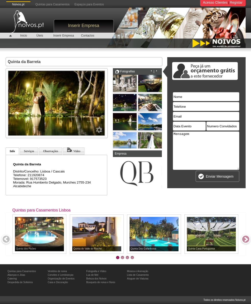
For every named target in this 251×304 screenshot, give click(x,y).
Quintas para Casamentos (53, 4)
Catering (12, 278)
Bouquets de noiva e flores (100, 282)
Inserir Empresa (83, 25)
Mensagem (206, 151)
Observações (50, 151)
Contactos (87, 35)
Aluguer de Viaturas (138, 278)
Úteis (39, 35)
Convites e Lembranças (60, 275)
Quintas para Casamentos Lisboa (41, 210)
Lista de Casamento (138, 275)
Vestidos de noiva (57, 271)
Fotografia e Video (96, 271)
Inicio (23, 35)
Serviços (29, 151)
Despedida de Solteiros (20, 282)
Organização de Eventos (61, 278)
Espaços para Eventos (89, 4)
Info (12, 151)
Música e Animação (137, 271)
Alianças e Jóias (16, 275)
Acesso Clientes (215, 2)
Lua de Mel (92, 275)
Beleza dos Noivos (96, 278)
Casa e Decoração (58, 282)
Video (73, 150)
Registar (236, 2)
